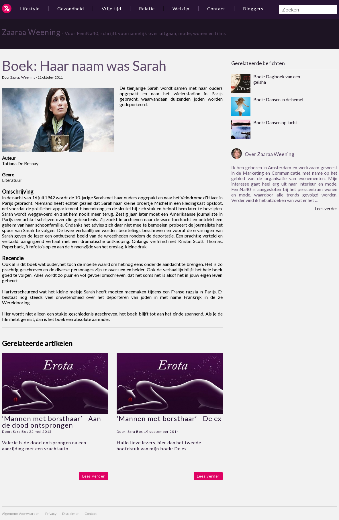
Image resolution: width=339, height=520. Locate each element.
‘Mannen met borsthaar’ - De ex (169, 418)
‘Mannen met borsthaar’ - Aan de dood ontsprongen (51, 421)
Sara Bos (20, 431)
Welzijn (181, 8)
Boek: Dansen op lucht (275, 122)
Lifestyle (30, 8)
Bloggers (253, 8)
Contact (216, 8)
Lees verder (93, 476)
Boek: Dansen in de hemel (278, 99)
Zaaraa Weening (31, 32)
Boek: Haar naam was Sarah (84, 65)
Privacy (50, 513)
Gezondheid (70, 8)
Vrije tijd (111, 8)
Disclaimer (70, 513)
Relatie (147, 8)
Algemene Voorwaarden (21, 513)
